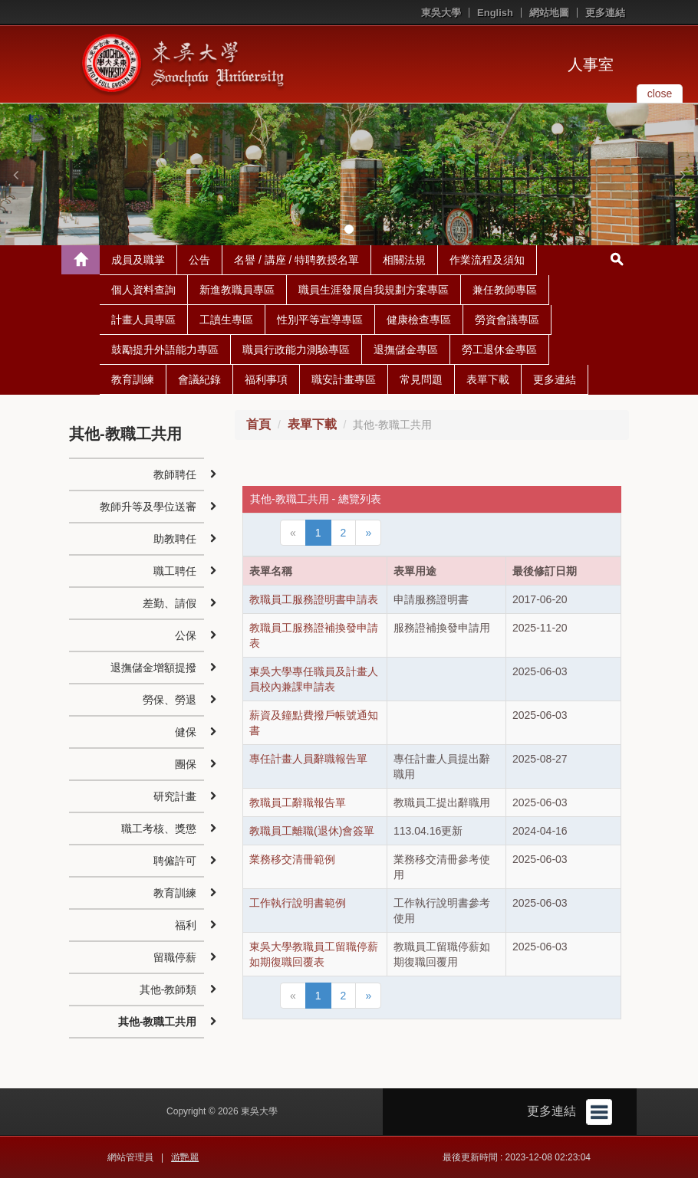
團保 (185, 764)
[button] (15, 175)
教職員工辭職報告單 (297, 802)
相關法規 (404, 260)
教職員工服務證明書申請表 (313, 599)
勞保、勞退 (169, 700)
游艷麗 (185, 1157)
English (495, 13)
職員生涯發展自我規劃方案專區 (373, 290)
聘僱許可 (174, 861)
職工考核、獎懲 (158, 828)
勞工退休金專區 (499, 349)
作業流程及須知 (487, 260)
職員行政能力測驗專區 (296, 349)
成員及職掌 (138, 260)
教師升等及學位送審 (148, 506)
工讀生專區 (226, 319)
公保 (185, 635)
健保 (185, 732)
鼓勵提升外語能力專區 (165, 349)
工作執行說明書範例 (297, 903)
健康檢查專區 (419, 319)
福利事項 (266, 379)
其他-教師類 (168, 989)
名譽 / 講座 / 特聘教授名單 (296, 260)
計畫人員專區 (143, 319)
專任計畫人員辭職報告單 (308, 759)
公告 (199, 260)
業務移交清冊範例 (292, 859)
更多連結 (605, 13)
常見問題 (421, 379)
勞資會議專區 (507, 319)
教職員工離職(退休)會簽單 (311, 831)
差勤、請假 (169, 603)
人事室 (591, 64)
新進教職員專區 (237, 290)
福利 (185, 925)
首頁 (258, 424)
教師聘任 (174, 474)
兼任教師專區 (504, 290)
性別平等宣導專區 (320, 319)
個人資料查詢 (143, 290)
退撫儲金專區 (406, 349)
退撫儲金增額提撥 (153, 667)
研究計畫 (174, 796)
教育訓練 (132, 379)
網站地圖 (549, 13)
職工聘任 (174, 571)
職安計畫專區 (343, 379)
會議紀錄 (199, 379)
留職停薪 (174, 957)
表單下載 (487, 379)
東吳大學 (441, 13)
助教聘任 (174, 539)
